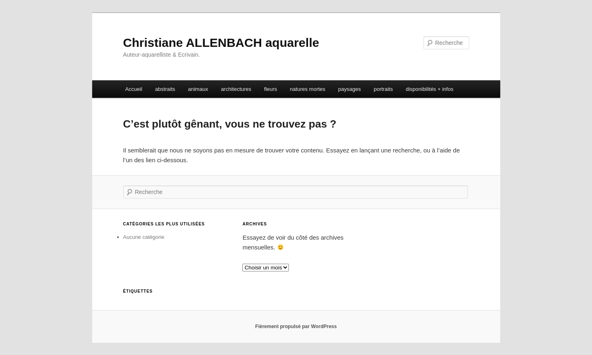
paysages (349, 89)
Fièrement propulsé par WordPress (296, 326)
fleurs (270, 89)
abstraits (165, 89)
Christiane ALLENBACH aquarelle (221, 42)
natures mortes (308, 89)
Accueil (133, 89)
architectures (236, 89)
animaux (198, 89)
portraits (383, 89)
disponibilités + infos (429, 89)
